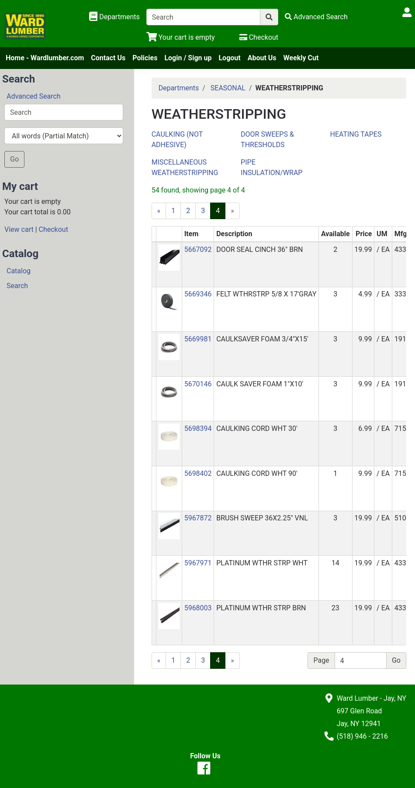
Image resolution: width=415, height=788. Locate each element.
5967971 (198, 563)
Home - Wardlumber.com (45, 58)
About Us (262, 58)
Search (17, 286)
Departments (179, 88)
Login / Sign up (187, 58)
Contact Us (108, 58)
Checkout (53, 229)
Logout (229, 58)
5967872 (198, 518)
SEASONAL (228, 88)
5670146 (198, 384)
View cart (19, 229)
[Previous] (159, 211)
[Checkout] (258, 37)
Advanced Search (34, 96)
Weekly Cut (301, 58)
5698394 (198, 428)
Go (14, 159)
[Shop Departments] (114, 17)
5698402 (198, 473)
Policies (144, 58)
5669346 (198, 294)
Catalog (19, 271)
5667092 (198, 249)
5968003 (198, 608)
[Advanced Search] (316, 17)
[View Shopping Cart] (180, 37)
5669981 (198, 339)
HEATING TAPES (356, 134)
